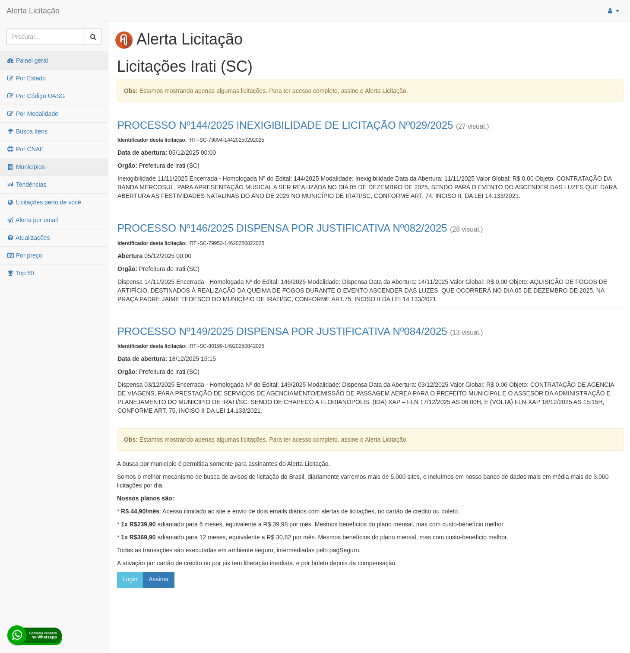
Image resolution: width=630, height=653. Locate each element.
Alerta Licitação (33, 10)
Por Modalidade (32, 113)
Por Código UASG (35, 95)
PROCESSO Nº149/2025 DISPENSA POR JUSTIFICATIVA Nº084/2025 (282, 331)
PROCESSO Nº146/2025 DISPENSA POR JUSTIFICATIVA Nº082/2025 (282, 228)
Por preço (24, 255)
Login (130, 579)
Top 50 (20, 273)
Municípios (25, 166)
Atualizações (28, 237)
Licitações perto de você (43, 202)
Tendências (26, 184)
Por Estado (26, 78)
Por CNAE (25, 149)
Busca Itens (26, 131)
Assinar (159, 579)
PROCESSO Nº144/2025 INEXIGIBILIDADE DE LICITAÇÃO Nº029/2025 (285, 125)
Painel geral (27, 60)
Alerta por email (32, 220)
